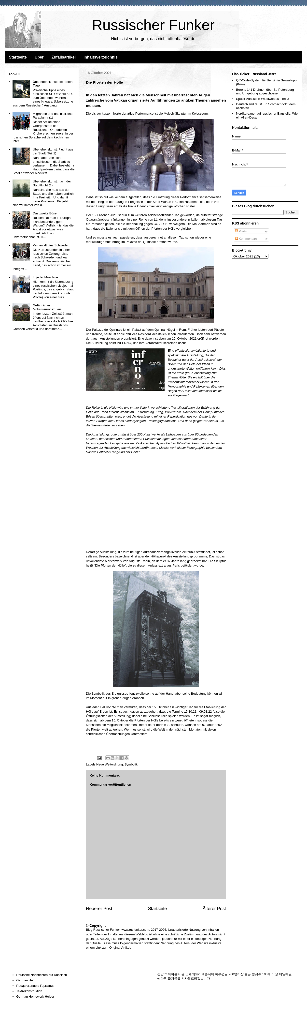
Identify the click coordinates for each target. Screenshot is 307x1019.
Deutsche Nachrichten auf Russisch (41, 975)
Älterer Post (214, 908)
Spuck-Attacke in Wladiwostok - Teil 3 (262, 99)
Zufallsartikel (63, 57)
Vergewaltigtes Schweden (51, 245)
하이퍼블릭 (173, 974)
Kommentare (246, 238)
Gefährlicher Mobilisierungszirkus (47, 307)
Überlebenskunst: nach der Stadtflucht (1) (52, 183)
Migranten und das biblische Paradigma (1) (52, 116)
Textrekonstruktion (29, 991)
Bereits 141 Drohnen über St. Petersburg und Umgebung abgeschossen (265, 91)
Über (39, 57)
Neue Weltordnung (109, 764)
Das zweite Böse (44, 213)
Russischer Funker (153, 25)
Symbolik (131, 764)
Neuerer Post (99, 908)
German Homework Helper (35, 996)
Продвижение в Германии (35, 986)
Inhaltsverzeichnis (101, 57)
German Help (25, 980)
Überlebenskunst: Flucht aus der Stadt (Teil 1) (53, 151)
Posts (241, 231)
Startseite (18, 57)
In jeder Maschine (45, 277)
